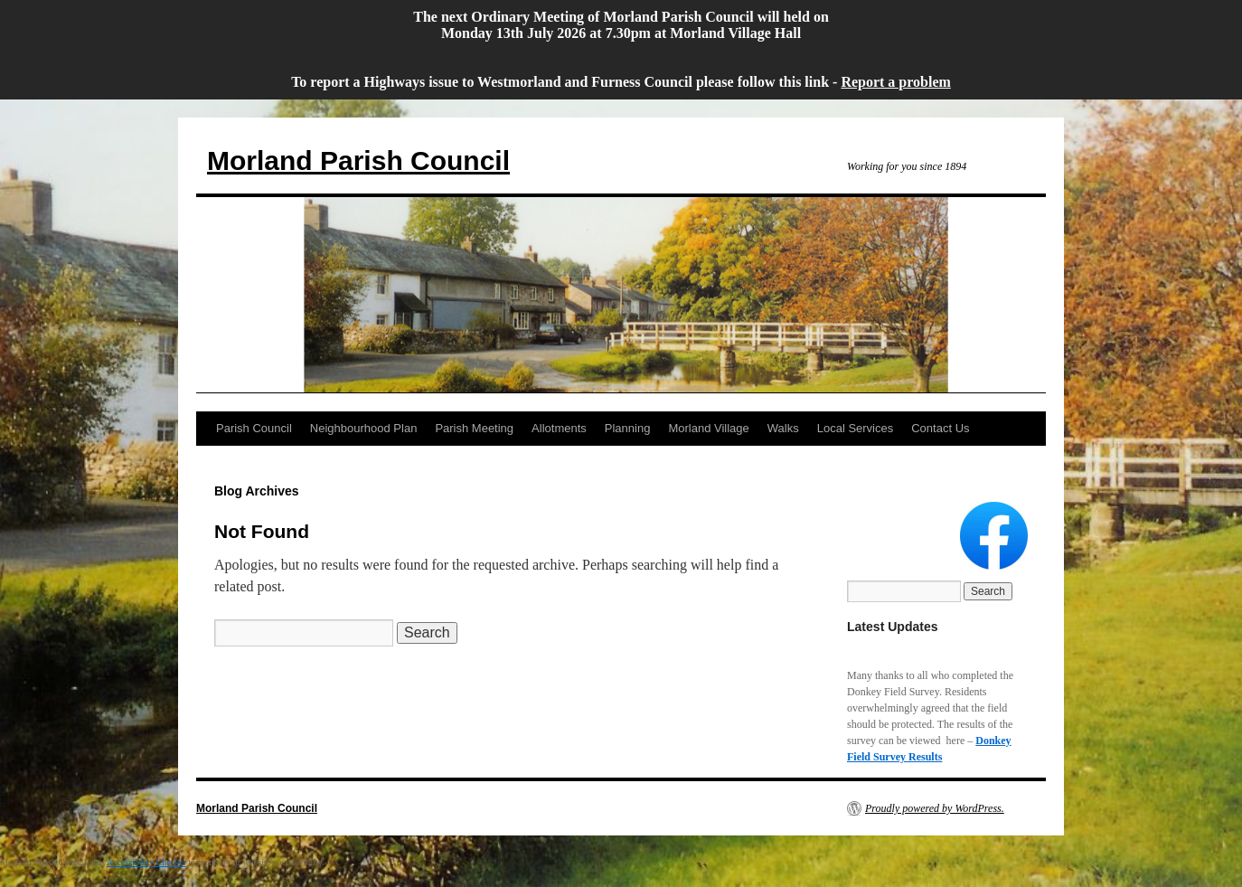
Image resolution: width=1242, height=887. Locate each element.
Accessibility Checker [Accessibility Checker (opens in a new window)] (146, 862)
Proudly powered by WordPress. (934, 808)
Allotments (559, 428)
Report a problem (895, 82)
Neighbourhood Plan (364, 428)
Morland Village (708, 428)
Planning (628, 428)
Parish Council (254, 428)
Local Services (855, 428)
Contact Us (940, 428)
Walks (783, 428)
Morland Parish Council (358, 160)
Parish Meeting (474, 428)
